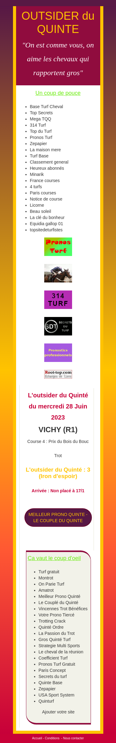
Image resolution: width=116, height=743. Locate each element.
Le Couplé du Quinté (58, 602)
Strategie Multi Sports (59, 645)
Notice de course (46, 199)
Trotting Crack (52, 621)
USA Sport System (57, 694)
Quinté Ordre (51, 627)
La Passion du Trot (57, 633)
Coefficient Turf (53, 658)
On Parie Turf (51, 584)
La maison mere (45, 149)
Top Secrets (41, 112)
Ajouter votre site (58, 711)
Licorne (37, 205)
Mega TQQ (40, 118)
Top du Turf (41, 131)
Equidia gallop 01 (46, 223)
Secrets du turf (53, 676)
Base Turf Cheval (46, 106)
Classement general (49, 162)
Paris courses (43, 192)
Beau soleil (40, 211)
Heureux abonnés (47, 168)
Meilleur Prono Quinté (59, 596)
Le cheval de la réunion (61, 651)
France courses (45, 180)
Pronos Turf (41, 137)
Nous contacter (73, 738)
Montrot (46, 577)
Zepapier (38, 143)
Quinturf (46, 701)
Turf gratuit (49, 571)
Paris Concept (52, 670)
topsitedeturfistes (46, 229)
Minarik (37, 174)
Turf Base (39, 155)
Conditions (52, 738)
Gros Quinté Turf (55, 639)
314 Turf (38, 125)
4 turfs (36, 186)
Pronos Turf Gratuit (57, 664)
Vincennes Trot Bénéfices (63, 608)
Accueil (37, 738)
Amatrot (46, 590)
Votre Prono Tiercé (57, 614)
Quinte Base (50, 682)
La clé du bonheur (47, 217)
